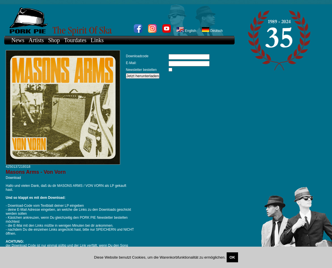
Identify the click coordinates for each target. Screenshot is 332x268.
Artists (36, 40)
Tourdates (75, 40)
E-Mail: (131, 63)
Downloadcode (137, 56)
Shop (54, 40)
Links (97, 40)
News (17, 40)
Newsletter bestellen (141, 70)
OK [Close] (232, 257)
